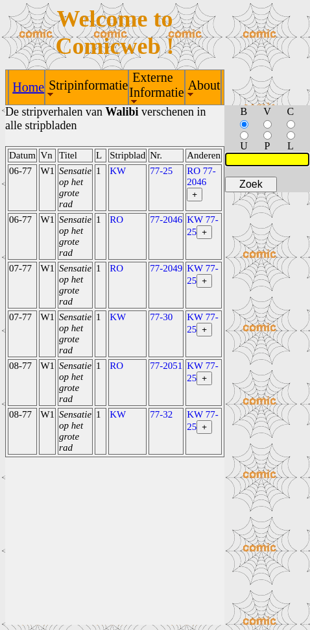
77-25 (161, 171)
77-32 (161, 414)
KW (118, 171)
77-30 (161, 317)
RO (116, 219)
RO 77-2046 (201, 176)
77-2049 (166, 268)
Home (28, 87)
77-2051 (166, 365)
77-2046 (166, 219)
